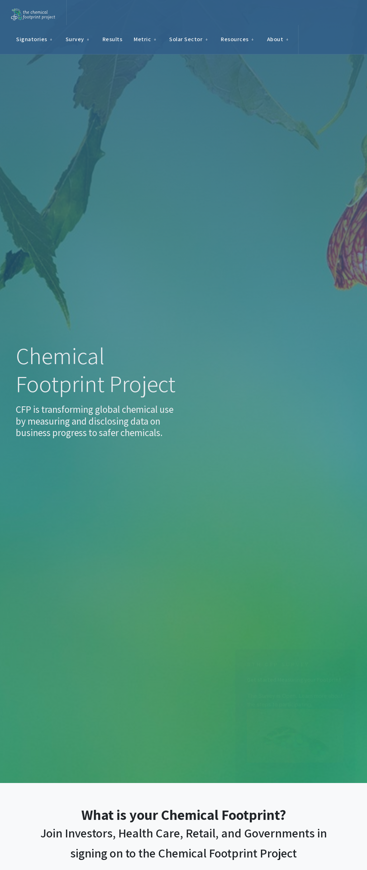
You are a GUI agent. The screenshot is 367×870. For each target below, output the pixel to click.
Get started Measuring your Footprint (294, 679)
